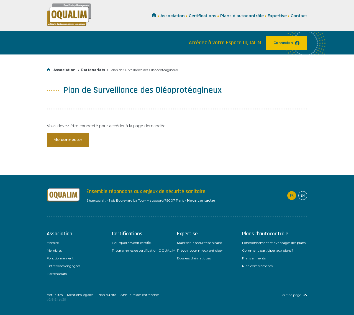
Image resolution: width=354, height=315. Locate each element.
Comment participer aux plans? (267, 250)
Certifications (202, 15)
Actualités (55, 295)
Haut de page (290, 295)
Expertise (277, 15)
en (303, 195)
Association (172, 15)
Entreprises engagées (63, 266)
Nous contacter (201, 200)
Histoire (53, 243)
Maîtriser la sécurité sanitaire (199, 243)
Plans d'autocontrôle (242, 15)
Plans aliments (254, 258)
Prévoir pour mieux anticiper (200, 250)
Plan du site (107, 295)
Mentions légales (80, 295)
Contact (299, 15)
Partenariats (93, 70)
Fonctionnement (60, 258)
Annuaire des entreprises (139, 295)
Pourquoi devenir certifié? (132, 243)
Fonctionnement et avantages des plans (274, 243)
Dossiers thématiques (194, 258)
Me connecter (67, 139)
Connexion (286, 43)
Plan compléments (257, 266)
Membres (54, 250)
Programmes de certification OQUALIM (143, 250)
